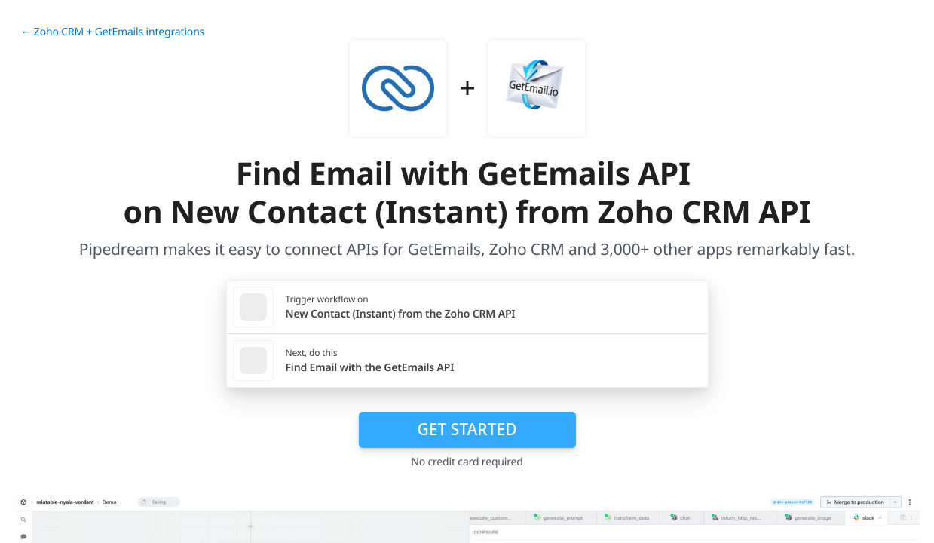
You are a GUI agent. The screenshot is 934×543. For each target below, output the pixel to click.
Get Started (467, 429)
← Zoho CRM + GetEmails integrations (113, 32)
